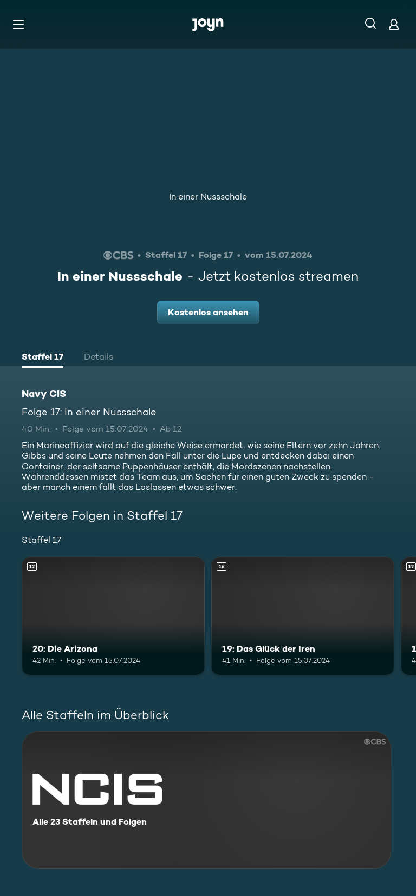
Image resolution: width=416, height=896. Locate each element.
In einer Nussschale (208, 196)
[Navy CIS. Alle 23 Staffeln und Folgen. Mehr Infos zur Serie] (206, 800)
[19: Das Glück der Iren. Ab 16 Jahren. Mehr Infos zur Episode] (302, 616)
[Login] (393, 24)
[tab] (43, 358)
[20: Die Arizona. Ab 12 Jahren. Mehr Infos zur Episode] (113, 616)
